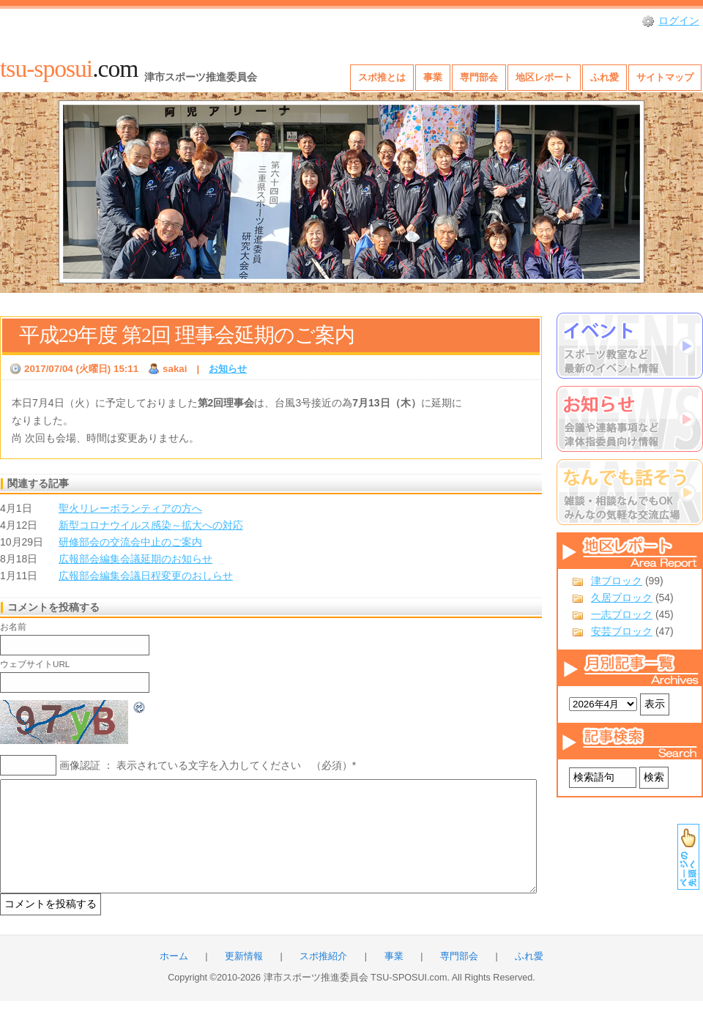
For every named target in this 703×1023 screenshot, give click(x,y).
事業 (432, 77)
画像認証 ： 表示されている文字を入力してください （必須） (205, 765)
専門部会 (479, 77)
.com (69, 68)
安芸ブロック (621, 631)
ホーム (174, 978)
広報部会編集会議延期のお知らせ (135, 559)
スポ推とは (382, 77)
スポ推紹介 (323, 978)
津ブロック (616, 581)
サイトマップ (664, 77)
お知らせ (228, 368)
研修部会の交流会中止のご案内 (130, 542)
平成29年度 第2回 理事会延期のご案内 (186, 335)
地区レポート (544, 77)
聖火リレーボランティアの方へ (130, 508)
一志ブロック (621, 614)
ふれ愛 (604, 77)
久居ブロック (621, 597)
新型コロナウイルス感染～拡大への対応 (151, 525)
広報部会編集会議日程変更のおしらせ (146, 575)
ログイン (678, 20)
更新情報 (244, 978)
